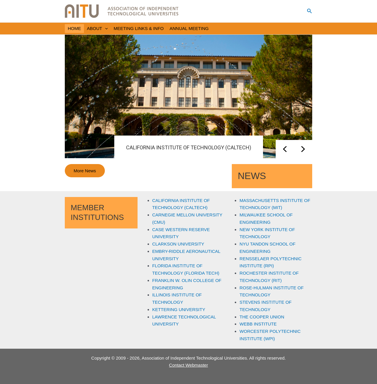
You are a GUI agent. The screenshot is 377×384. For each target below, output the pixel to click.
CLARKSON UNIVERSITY (178, 243)
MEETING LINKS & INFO (139, 28)
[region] (188, 96)
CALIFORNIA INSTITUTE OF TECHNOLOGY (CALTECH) (188, 147)
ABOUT (97, 28)
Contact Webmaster (188, 365)
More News (85, 170)
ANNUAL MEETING (189, 28)
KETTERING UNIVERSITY (178, 309)
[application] (105, 28)
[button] (309, 11)
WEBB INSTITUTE (258, 323)
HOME (74, 28)
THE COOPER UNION (261, 316)
